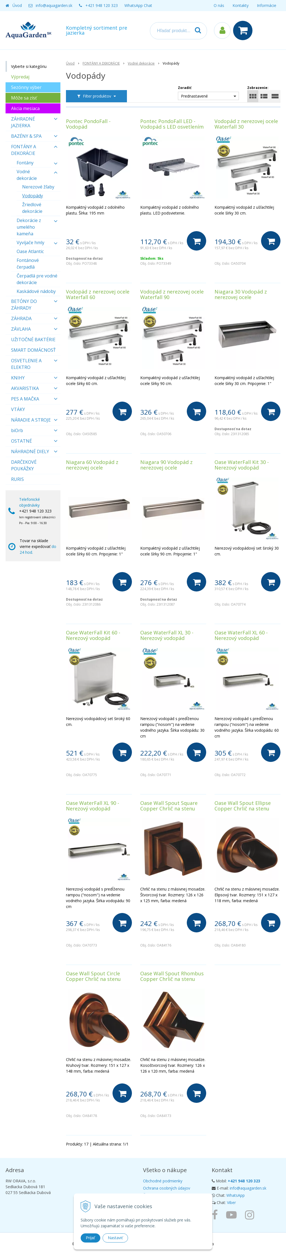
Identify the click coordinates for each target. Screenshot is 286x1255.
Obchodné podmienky (162, 1180)
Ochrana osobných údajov (166, 1188)
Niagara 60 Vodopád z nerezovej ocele (92, 465)
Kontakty (241, 5)
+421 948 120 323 (101, 5)
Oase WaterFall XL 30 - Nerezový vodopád (166, 635)
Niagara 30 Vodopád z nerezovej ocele (240, 294)
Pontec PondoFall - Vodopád (88, 124)
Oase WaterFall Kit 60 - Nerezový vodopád (93, 635)
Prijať (90, 1238)
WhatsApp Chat (138, 5)
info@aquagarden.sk (54, 5)
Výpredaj (20, 77)
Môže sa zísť (24, 98)
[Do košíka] (196, 241)
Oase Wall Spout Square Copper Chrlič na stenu (169, 806)
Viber (231, 1202)
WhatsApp (235, 1195)
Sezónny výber (26, 87)
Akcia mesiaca (25, 108)
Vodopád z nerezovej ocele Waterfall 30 (246, 124)
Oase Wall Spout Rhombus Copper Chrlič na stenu (172, 976)
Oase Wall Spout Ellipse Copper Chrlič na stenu (242, 806)
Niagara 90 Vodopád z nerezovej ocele (166, 465)
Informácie (266, 5)
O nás (219, 5)
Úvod (17, 5)
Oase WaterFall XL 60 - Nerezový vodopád (241, 635)
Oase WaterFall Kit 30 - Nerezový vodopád (241, 465)
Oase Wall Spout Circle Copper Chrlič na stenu (93, 976)
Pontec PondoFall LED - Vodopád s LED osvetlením (172, 124)
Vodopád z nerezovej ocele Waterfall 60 (97, 294)
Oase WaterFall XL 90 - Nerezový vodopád (92, 806)
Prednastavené (194, 96)
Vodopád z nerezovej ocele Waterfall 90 (172, 294)
